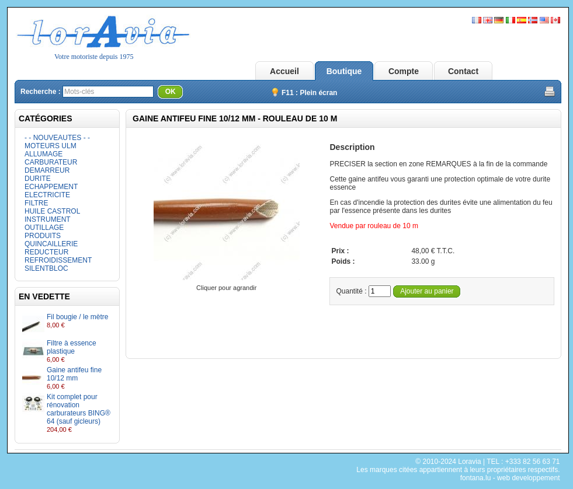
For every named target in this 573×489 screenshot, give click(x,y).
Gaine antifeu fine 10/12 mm (74, 374)
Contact (463, 71)
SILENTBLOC (46, 268)
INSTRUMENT (48, 219)
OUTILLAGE (44, 227)
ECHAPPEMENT (51, 187)
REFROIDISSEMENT (58, 260)
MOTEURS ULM (51, 146)
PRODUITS (43, 236)
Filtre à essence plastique (71, 347)
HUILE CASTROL (52, 211)
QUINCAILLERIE (51, 244)
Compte (403, 71)
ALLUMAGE (43, 154)
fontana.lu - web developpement (510, 478)
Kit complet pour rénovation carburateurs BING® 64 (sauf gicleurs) (78, 409)
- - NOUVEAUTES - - (57, 138)
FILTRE (36, 203)
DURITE (38, 178)
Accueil (284, 71)
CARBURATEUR (51, 162)
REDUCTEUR (46, 252)
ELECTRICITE (47, 195)
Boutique (344, 71)
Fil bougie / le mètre (77, 317)
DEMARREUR (47, 170)
